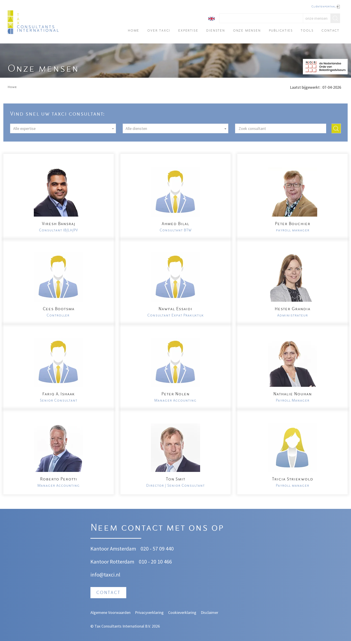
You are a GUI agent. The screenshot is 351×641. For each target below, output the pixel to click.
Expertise (188, 31)
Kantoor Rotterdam (112, 561)
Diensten (215, 31)
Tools (307, 31)
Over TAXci (158, 31)
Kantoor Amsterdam (113, 548)
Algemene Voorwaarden (110, 612)
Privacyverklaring (149, 612)
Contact (330, 31)
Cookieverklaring (182, 612)
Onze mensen (247, 31)
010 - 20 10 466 (155, 561)
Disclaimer (209, 612)
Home (133, 31)
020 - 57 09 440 (157, 548)
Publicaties (281, 31)
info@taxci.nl (105, 574)
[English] (211, 18)
